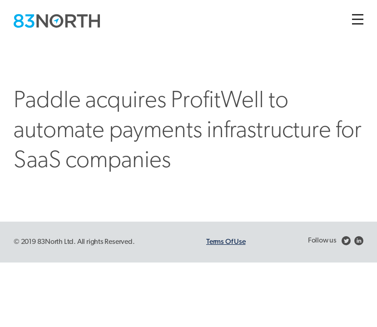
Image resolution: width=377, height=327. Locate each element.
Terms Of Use (225, 242)
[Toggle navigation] (357, 19)
